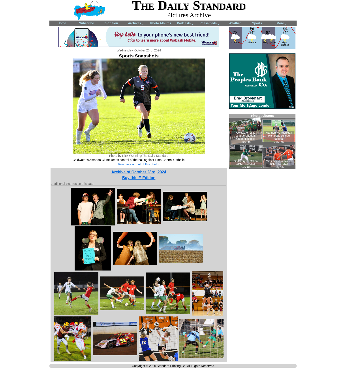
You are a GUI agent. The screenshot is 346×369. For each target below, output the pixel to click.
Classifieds (210, 23)
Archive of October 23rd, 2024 (138, 172)
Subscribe (86, 23)
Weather (235, 23)
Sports (257, 23)
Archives (136, 23)
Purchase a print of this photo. (138, 164)
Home (62, 23)
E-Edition (111, 23)
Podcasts (185, 23)
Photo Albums (160, 23)
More (281, 23)
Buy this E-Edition (139, 178)
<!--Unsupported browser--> (262, 141)
